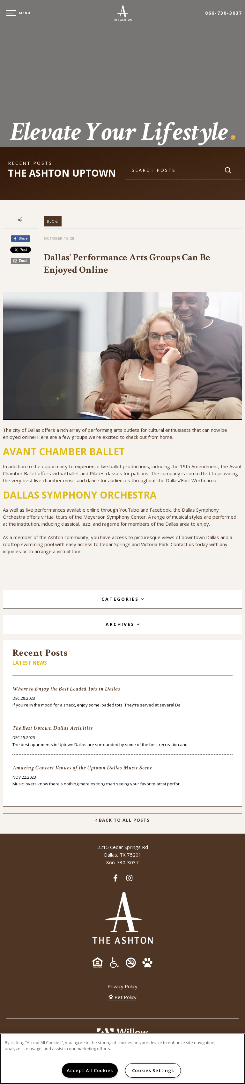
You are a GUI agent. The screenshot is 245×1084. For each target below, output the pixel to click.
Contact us (182, 544)
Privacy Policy (122, 986)
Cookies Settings (153, 1070)
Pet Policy (122, 997)
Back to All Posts (122, 820)
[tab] (122, 599)
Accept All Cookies (90, 1070)
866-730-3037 (223, 13)
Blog (52, 221)
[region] (122, 1058)
